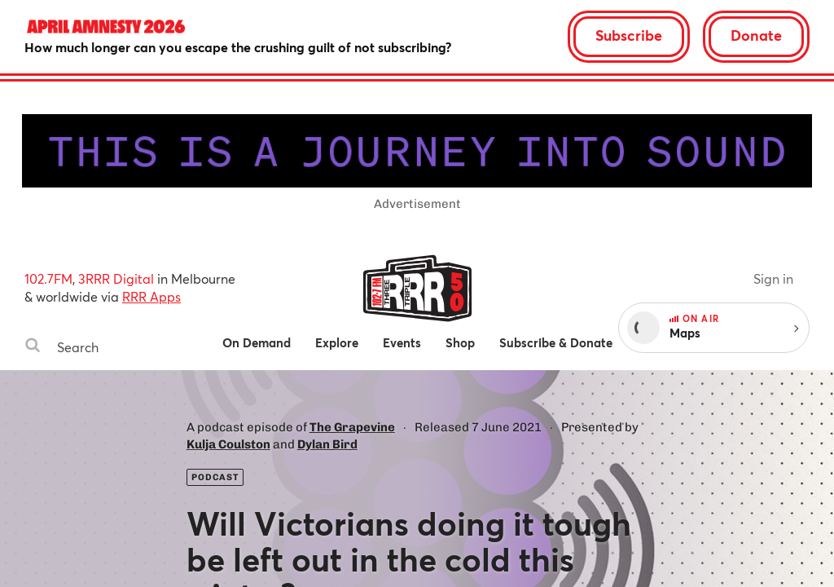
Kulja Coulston (228, 444)
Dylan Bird (327, 444)
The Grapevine (352, 427)
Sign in (773, 278)
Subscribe (628, 35)
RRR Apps (151, 296)
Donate (756, 35)
